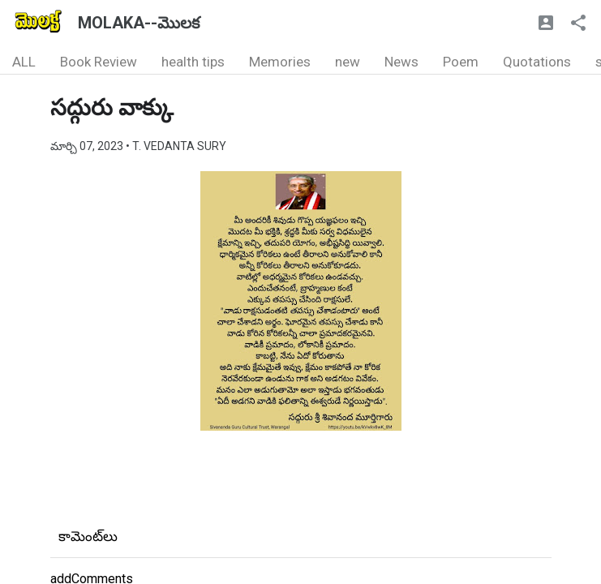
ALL (24, 62)
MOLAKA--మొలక (139, 22)
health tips (193, 62)
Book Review (98, 62)
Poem (461, 62)
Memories (280, 62)
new (347, 62)
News (401, 62)
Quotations (537, 62)
